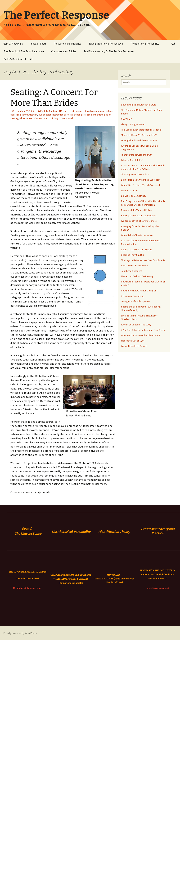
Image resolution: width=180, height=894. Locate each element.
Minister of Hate (129, 190)
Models (44, 111)
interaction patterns (62, 114)
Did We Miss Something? (133, 195)
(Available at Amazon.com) (27, 588)
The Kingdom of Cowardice (135, 174)
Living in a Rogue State (133, 124)
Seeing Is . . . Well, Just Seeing (136, 249)
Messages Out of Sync (133, 340)
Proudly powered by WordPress (20, 633)
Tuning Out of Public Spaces (135, 301)
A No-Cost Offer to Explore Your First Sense (143, 329)
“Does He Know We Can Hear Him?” (139, 135)
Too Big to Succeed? (131, 270)
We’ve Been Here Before (134, 346)
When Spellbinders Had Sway (136, 324)
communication (104, 111)
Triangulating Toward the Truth (136, 154)
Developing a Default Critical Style (138, 104)
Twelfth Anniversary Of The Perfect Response (109, 51)
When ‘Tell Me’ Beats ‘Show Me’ (137, 235)
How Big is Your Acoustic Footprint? (139, 215)
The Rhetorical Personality (144, 43)
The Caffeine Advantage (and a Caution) (141, 129)
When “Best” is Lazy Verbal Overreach (140, 185)
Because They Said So (132, 254)
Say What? (126, 119)
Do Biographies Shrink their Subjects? (140, 179)
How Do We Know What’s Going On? (139, 290)
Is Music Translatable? (132, 160)
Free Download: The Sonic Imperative (23, 51)
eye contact (44, 114)
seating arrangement (85, 114)
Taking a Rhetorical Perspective (106, 43)
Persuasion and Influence (67, 43)
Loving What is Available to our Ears (139, 140)
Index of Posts (38, 43)
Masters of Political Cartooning (137, 276)
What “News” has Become (134, 265)
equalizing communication (23, 114)
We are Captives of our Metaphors (139, 220)
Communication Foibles (63, 51)
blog (92, 111)
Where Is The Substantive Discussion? (140, 335)
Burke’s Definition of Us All (18, 59)
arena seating (82, 111)
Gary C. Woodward (13, 43)
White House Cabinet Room (33, 118)
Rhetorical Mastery (59, 111)
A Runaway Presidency (133, 295)
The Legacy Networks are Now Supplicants (143, 260)
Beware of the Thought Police (136, 210)
